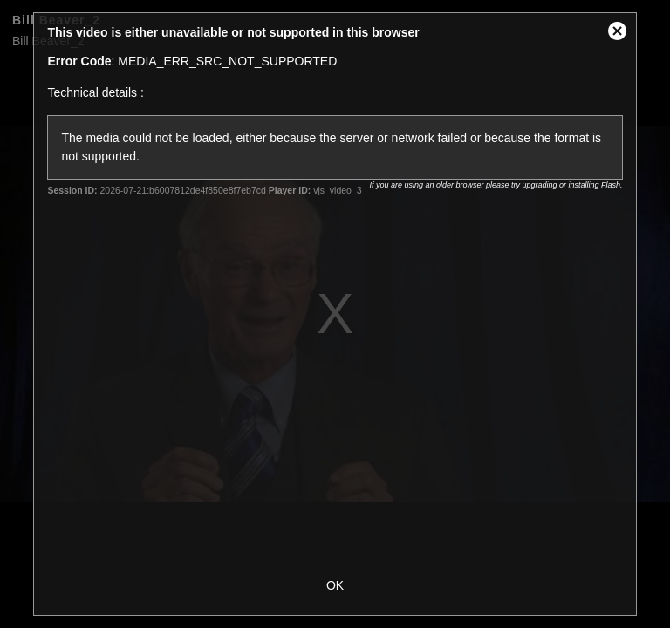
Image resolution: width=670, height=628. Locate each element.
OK (335, 585)
